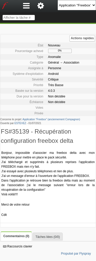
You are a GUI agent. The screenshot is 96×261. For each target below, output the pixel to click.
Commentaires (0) (16, 236)
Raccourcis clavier (17, 246)
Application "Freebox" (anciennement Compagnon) (51, 119)
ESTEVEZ (20, 123)
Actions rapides (82, 38)
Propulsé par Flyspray (76, 253)
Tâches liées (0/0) (47, 237)
